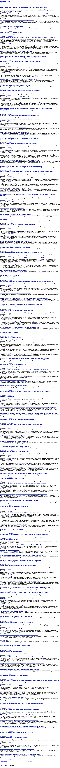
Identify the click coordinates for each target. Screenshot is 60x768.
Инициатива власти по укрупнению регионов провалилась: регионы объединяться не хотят (24, 592)
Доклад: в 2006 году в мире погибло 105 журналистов (14, 605)
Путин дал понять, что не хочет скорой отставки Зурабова (15, 645)
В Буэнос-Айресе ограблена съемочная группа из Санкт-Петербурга (17, 714)
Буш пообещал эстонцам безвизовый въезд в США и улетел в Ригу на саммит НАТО (22, 257)
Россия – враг (3, 219)
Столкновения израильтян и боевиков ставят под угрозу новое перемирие (19, 327)
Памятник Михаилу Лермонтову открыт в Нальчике (13, 691)
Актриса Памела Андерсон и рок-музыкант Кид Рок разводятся (16, 732)
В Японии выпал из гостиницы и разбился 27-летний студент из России (18, 79)
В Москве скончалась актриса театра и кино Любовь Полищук (16, 616)
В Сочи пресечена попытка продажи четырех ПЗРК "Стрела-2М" (16, 622)
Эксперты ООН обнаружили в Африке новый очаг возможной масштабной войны (21, 304)
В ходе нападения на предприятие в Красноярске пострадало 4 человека (19, 720)
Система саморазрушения (7, 396)
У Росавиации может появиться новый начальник (13, 697)
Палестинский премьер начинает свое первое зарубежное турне (16, 132)
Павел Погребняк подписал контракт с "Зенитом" (13, 127)
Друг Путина (3, 315)
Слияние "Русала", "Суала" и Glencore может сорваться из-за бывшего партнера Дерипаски (24, 656)
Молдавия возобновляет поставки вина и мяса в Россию (15, 85)
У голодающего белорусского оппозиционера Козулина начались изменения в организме (23, 483)
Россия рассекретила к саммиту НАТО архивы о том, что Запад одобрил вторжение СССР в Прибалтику (27, 154)
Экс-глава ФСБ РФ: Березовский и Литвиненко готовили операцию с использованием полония (24, 358)
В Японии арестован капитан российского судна (12, 264)
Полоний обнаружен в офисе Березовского (11, 570)
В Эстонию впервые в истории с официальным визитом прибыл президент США (21, 669)
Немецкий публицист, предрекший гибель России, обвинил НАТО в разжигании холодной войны (25, 369)
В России (10, 31)
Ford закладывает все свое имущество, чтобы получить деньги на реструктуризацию (22, 726)
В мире (10, 12)
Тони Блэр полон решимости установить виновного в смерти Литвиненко (19, 138)
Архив (8, 763)
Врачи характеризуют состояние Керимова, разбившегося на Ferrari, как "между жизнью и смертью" (26, 429)
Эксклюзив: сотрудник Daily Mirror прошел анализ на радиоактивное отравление (21, 424)
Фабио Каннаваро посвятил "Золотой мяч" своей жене (14, 524)
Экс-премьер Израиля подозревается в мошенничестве (14, 188)
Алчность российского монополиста (9, 539)
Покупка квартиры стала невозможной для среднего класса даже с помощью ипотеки (22, 229)
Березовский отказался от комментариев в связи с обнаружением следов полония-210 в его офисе (25, 587)
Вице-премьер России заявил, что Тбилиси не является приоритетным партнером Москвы (23, 494)
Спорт (10, 130)
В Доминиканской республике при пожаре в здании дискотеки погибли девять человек (22, 743)
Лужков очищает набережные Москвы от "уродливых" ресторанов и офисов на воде (22, 555)
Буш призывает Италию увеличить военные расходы (14, 675)
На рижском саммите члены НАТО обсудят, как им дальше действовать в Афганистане (22, 102)
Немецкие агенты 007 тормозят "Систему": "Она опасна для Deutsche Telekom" (20, 544)
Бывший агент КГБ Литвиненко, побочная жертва (13, 380)
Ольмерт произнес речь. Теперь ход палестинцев (13, 374)
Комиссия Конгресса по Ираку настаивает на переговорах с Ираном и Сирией (20, 709)
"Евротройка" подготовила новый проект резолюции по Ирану (16, 67)
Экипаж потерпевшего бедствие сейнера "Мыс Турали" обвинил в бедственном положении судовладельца (28, 407)
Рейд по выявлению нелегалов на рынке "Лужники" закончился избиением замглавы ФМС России (25, 391)
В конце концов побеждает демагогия (10, 462)
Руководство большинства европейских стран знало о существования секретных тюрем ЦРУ (24, 13)
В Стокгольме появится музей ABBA (9, 275)
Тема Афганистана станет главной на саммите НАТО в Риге (15, 519)
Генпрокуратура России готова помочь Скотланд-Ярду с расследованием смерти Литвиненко (24, 298)
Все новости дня (3, 3)
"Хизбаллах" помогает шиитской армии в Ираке (12, 478)
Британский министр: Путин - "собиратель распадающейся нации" (17, 401)
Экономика (11, 36)
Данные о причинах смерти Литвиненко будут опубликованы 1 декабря (18, 143)
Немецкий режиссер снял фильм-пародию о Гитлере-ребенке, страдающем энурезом (22, 663)
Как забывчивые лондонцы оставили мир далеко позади (15, 247)
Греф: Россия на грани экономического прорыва (12, 435)
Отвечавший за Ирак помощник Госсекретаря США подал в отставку (17, 286)
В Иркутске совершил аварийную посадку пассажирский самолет (17, 749)
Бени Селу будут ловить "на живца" (9, 550)
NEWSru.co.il (3, 764)
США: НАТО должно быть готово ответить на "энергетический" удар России (19, 598)
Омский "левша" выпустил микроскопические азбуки (14, 506)
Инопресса (10, 223)
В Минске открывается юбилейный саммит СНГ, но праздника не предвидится (20, 581)
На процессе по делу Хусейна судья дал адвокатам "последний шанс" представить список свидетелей (26, 281)
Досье (5, 763)
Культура (10, 152)
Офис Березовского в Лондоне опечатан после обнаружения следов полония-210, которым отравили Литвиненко (29, 680)
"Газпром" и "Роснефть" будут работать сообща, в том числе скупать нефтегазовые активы (24, 201)
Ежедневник (12, 763)
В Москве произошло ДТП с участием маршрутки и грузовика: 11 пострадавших (20, 576)
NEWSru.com (5, 1)
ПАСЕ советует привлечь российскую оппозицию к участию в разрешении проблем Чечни (23, 473)
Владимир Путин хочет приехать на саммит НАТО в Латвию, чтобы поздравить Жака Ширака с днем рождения (28, 37)
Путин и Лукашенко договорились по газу (11, 32)
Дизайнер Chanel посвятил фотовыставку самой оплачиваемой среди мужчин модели (22, 467)
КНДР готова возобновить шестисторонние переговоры (14, 737)
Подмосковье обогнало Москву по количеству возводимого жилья (17, 419)
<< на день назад (4, 761)
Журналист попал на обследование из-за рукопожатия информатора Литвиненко (21, 166)
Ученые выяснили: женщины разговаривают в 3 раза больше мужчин (18, 241)
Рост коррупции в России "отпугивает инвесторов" (13, 364)
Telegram (19, 763)
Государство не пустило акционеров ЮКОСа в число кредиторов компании (19, 685)
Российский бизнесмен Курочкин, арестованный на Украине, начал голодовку (20, 90)
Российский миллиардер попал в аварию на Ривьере (14, 441)
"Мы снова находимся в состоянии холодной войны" (14, 611)
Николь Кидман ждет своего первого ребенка (12, 208)
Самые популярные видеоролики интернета (11, 337)
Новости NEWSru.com (5, 765)
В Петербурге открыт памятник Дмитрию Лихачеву (13, 74)
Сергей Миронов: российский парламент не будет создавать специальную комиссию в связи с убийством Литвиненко (27, 195)
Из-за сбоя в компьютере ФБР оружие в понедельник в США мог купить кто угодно (21, 252)
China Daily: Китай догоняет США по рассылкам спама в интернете (17, 224)
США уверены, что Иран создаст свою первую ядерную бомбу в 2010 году (19, 500)
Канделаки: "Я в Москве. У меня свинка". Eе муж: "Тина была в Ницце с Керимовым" (22, 703)
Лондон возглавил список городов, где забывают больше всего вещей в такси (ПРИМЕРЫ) (23, 7)
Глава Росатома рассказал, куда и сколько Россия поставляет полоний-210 (19, 115)
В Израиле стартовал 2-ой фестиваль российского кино (14, 148)
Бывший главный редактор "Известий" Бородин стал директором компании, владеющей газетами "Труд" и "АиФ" (29, 413)
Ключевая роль (4, 640)
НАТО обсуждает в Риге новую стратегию (11, 651)
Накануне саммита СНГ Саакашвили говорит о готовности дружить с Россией (20, 754)
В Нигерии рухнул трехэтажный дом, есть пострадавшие (14, 451)
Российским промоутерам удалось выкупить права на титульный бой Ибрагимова (21, 488)
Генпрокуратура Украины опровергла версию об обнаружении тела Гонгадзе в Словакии (23, 56)
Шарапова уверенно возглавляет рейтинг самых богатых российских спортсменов (21, 342)
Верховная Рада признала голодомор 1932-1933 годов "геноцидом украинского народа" (22, 96)
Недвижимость (11, 233)
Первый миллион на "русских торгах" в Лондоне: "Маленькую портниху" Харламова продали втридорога (27, 171)
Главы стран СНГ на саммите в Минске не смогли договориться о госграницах (20, 121)
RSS (16, 763)
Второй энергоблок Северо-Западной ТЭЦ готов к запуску (15, 293)
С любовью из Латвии (6, 456)
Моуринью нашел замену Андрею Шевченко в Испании (14, 183)
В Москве (8, 764)
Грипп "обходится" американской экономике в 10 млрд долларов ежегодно (19, 512)
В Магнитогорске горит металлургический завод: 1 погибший (16, 51)
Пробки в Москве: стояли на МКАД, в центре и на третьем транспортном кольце (20, 45)
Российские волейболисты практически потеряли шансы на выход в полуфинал (21, 560)
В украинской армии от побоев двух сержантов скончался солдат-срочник (19, 160)
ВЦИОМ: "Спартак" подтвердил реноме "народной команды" (16, 214)
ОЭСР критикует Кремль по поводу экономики (12, 529)
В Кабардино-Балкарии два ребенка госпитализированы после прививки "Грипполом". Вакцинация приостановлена (26, 109)
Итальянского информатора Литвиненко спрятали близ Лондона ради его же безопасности (23, 353)
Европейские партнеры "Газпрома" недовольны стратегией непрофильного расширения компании (26, 321)
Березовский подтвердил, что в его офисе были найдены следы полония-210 (20, 61)
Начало (2, 763)
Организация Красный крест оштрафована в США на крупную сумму (18, 565)
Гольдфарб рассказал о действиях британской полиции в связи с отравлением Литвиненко (24, 534)
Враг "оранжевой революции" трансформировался (13, 270)
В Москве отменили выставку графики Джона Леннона (14, 385)
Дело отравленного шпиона (7, 348)
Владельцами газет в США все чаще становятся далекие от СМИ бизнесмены (20, 177)
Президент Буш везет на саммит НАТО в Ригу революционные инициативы (19, 628)
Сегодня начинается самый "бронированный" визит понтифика (16, 310)
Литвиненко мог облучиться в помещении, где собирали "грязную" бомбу (19, 635)
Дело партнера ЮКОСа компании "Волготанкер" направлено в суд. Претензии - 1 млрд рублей (24, 235)
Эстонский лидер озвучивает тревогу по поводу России (14, 446)
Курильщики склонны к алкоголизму (9, 332)
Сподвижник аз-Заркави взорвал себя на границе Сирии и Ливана (17, 20)
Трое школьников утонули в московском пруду (12, 26)
